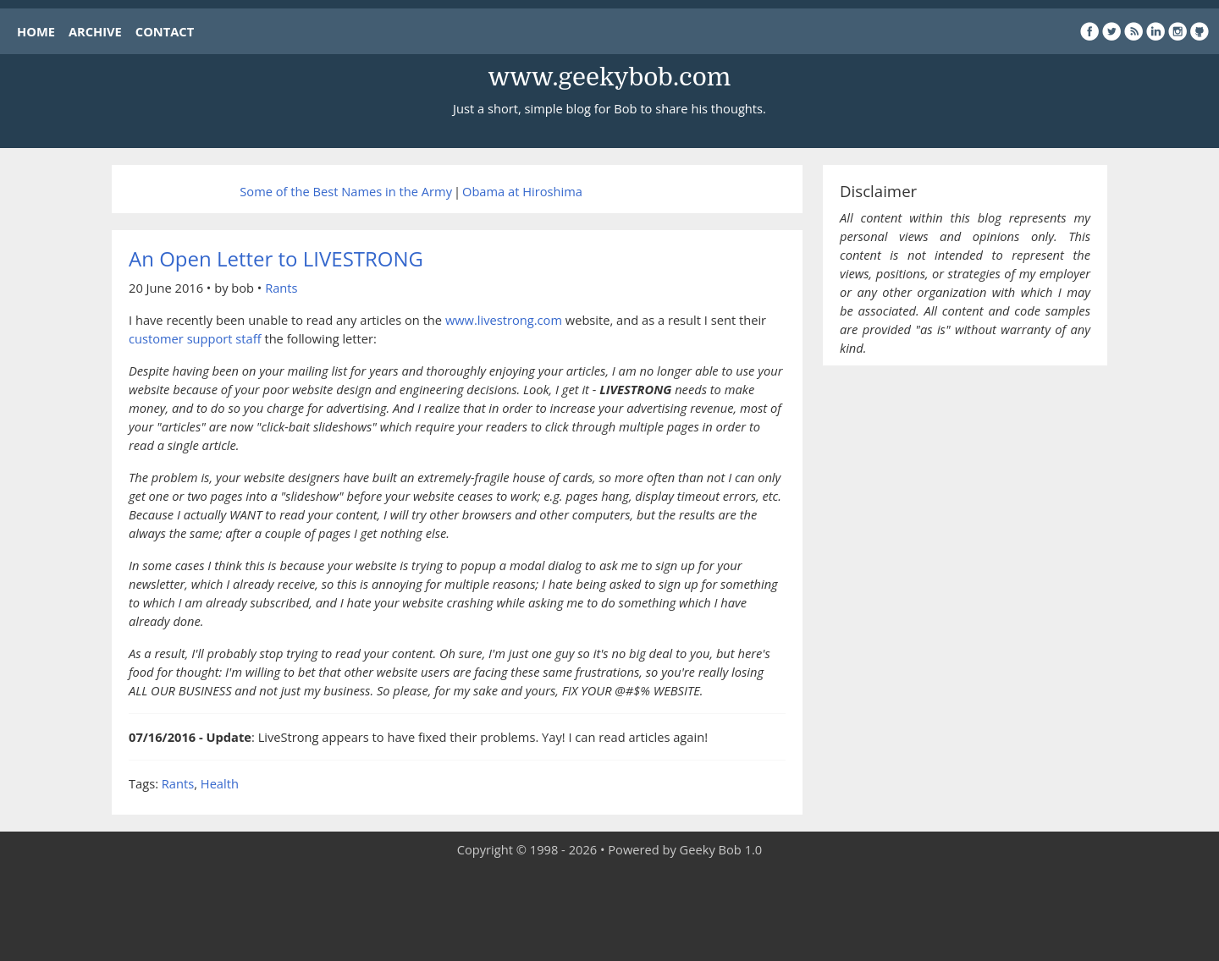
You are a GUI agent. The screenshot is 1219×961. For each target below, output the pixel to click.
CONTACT (164, 31)
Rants (281, 287)
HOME (36, 31)
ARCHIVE (95, 31)
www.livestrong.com (503, 319)
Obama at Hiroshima (522, 191)
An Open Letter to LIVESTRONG (276, 258)
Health (220, 783)
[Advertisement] (609, 910)
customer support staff (195, 338)
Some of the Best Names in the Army (346, 191)
